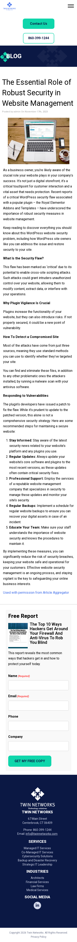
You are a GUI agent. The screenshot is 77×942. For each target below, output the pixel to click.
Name (19, 676)
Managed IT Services (37, 848)
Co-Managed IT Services (37, 852)
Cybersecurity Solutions (37, 856)
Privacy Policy (38, 936)
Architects (37, 878)
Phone (13, 716)
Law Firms (37, 886)
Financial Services (37, 882)
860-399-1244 (38, 38)
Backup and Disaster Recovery (37, 860)
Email (18, 696)
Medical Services (37, 890)
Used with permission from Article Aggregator (36, 593)
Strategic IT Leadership (37, 864)
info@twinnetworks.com (41, 833)
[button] (71, 6)
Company (15, 737)
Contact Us (38, 24)
